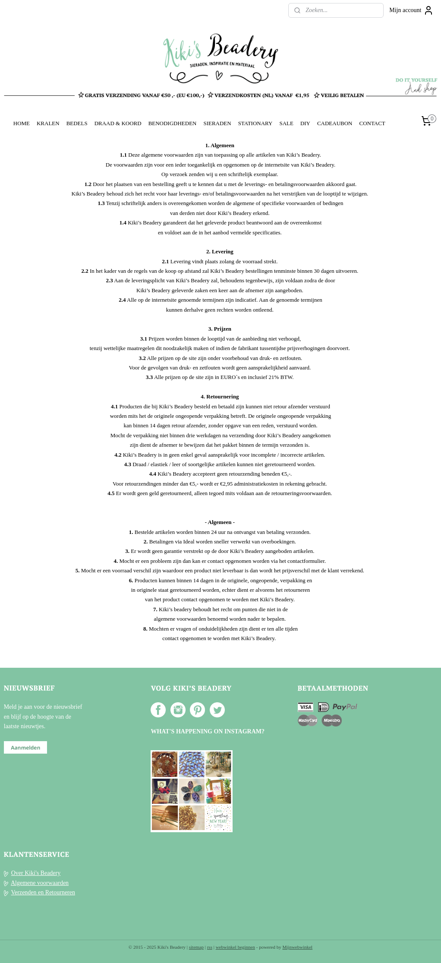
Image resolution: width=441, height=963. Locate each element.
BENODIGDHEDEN (172, 123)
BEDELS (77, 123)
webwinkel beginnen (235, 947)
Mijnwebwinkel (298, 947)
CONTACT (372, 123)
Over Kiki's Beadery (36, 873)
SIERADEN (217, 123)
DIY (305, 123)
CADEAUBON (335, 123)
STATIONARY (255, 123)
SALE (286, 123)
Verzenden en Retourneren (43, 892)
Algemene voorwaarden (40, 883)
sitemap (196, 947)
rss (209, 947)
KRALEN (48, 123)
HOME (21, 123)
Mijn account (411, 10)
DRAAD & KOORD (118, 123)
